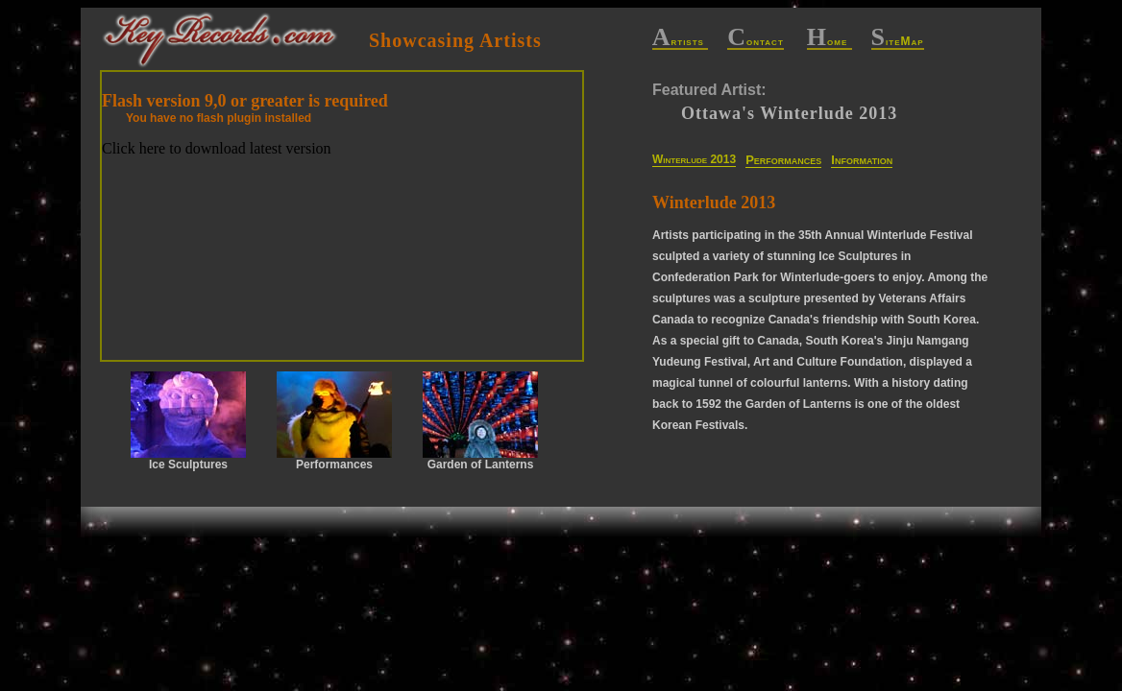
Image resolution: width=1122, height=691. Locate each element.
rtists (680, 42)
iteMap (897, 42)
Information (861, 160)
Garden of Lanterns (480, 421)
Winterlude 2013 (694, 159)
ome (829, 42)
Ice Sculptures (188, 421)
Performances (783, 160)
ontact (755, 42)
